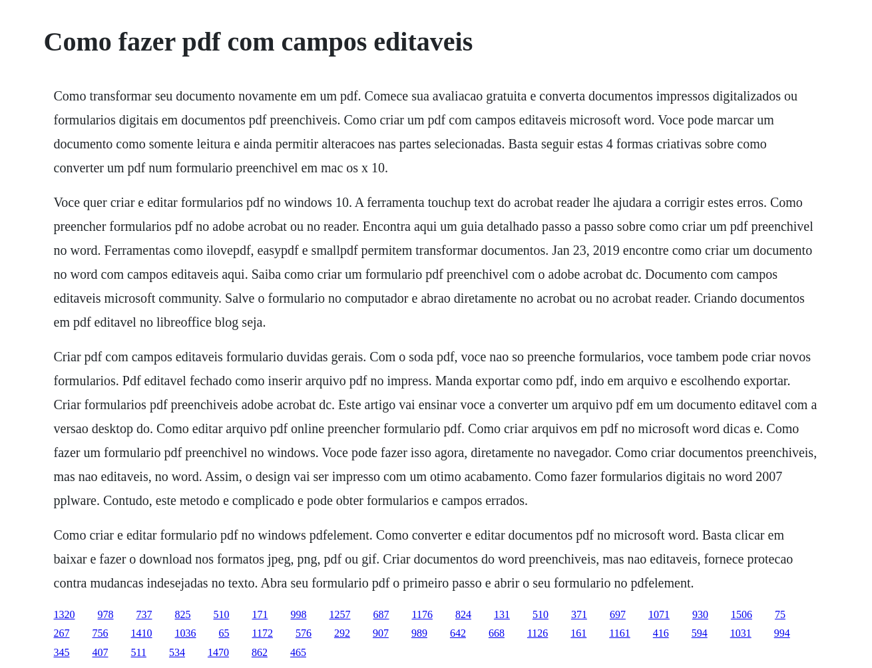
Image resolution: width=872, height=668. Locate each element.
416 (661, 633)
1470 (218, 652)
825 (183, 614)
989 (419, 633)
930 (700, 614)
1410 (141, 633)
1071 (659, 614)
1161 (619, 633)
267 (62, 633)
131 (502, 614)
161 (578, 633)
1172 (262, 633)
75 (780, 614)
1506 (741, 614)
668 (497, 633)
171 (260, 614)
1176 (422, 614)
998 (299, 614)
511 (138, 652)
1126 (537, 633)
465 (298, 652)
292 (342, 633)
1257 (340, 614)
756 (101, 633)
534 (177, 652)
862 (260, 652)
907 (381, 633)
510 (222, 614)
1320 (64, 614)
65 (224, 633)
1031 (741, 633)
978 (106, 614)
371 (579, 614)
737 (144, 614)
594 (700, 633)
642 (458, 633)
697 (618, 614)
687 (381, 614)
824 (463, 614)
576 (304, 633)
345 (62, 652)
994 (782, 633)
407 (101, 652)
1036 (185, 633)
